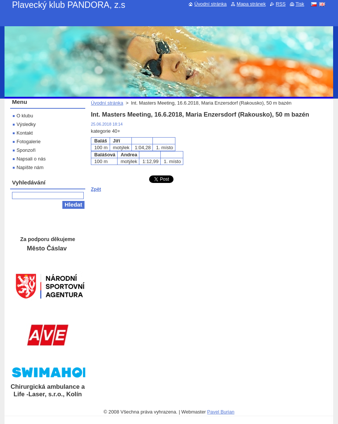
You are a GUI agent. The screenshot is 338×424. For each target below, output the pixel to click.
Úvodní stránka (107, 103)
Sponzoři (26, 150)
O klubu (25, 115)
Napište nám (30, 167)
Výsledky (26, 124)
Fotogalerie (29, 141)
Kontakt (25, 133)
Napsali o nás (31, 159)
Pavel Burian (221, 412)
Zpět (96, 189)
